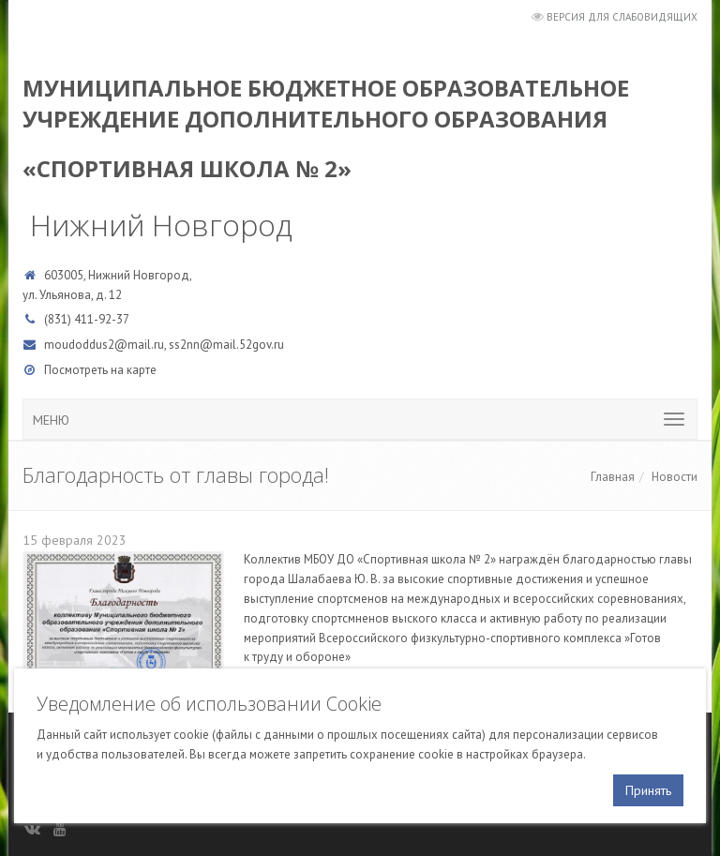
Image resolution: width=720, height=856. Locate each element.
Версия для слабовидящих (622, 16)
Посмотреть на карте (100, 370)
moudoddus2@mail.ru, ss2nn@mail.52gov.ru (164, 345)
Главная (613, 477)
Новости (675, 477)
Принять (648, 790)
